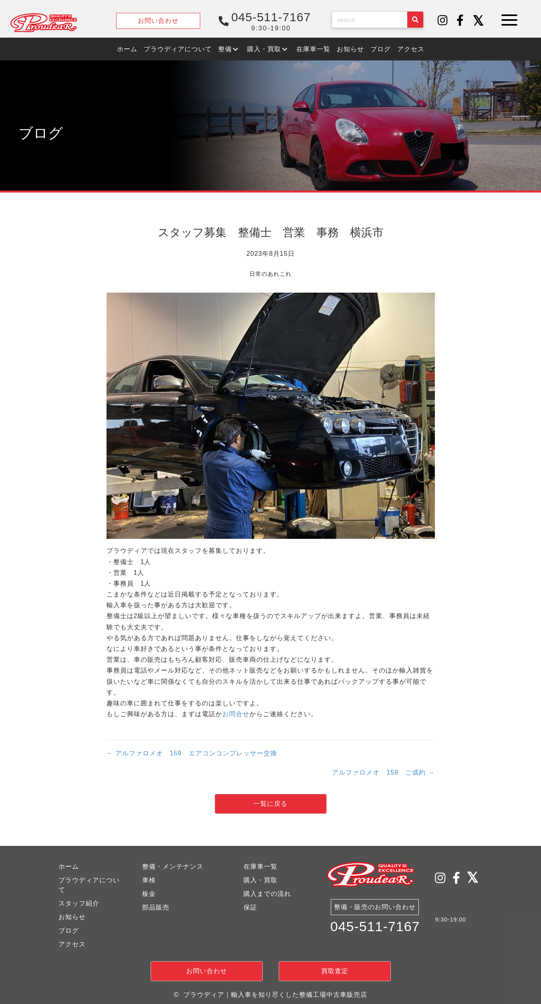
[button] (443, 21)
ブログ (68, 930)
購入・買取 (260, 880)
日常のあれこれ (270, 274)
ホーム (68, 866)
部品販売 (155, 907)
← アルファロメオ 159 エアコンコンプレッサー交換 (192, 753)
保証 (250, 907)
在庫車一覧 (260, 866)
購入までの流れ (267, 893)
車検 (149, 880)
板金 (149, 893)
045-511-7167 (375, 926)
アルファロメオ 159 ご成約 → (383, 772)
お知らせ (72, 917)
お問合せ (235, 714)
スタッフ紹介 (78, 903)
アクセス (72, 944)
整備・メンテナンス (172, 866)
